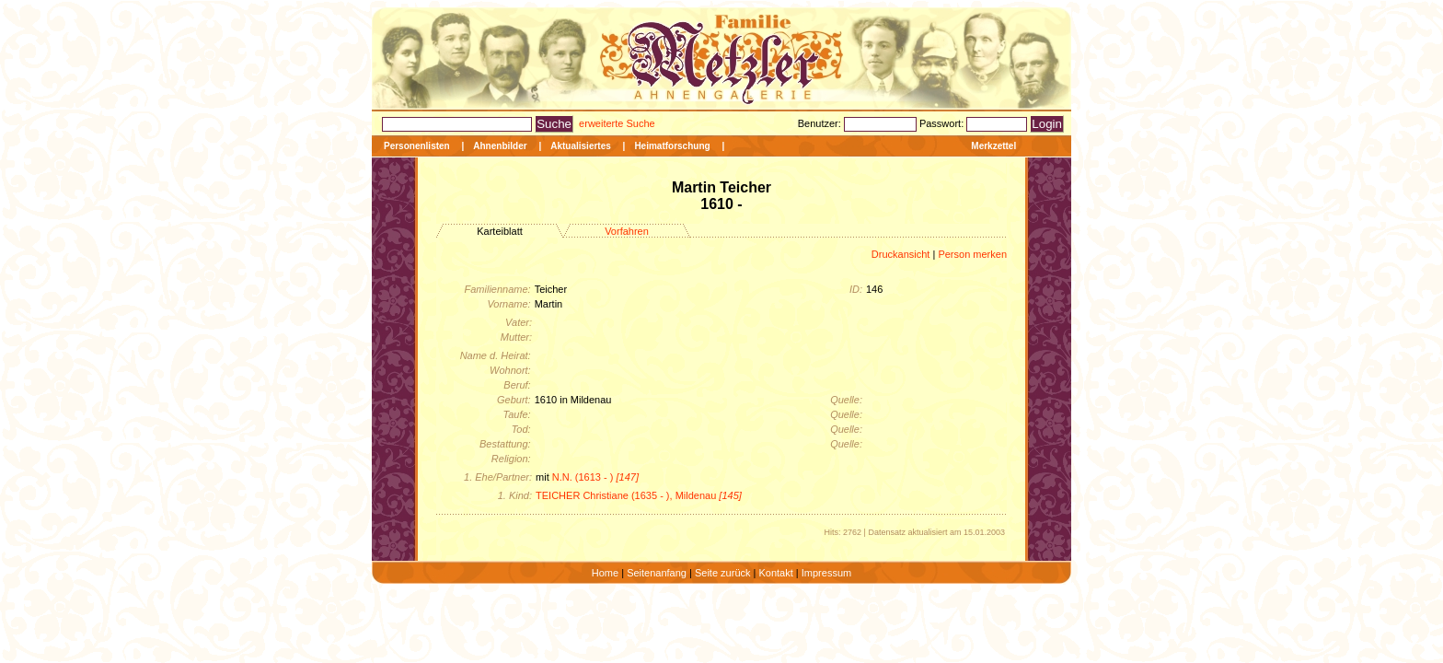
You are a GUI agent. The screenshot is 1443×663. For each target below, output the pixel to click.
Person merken (972, 254)
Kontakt (775, 572)
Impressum (826, 572)
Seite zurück (723, 572)
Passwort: (942, 123)
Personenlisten (417, 146)
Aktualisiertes (580, 146)
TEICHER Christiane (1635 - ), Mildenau (639, 495)
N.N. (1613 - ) (595, 477)
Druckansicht (901, 254)
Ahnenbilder (499, 146)
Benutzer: (821, 123)
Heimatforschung (672, 146)
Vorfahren (627, 231)
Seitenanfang (657, 572)
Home (605, 572)
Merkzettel (993, 146)
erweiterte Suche (617, 123)
